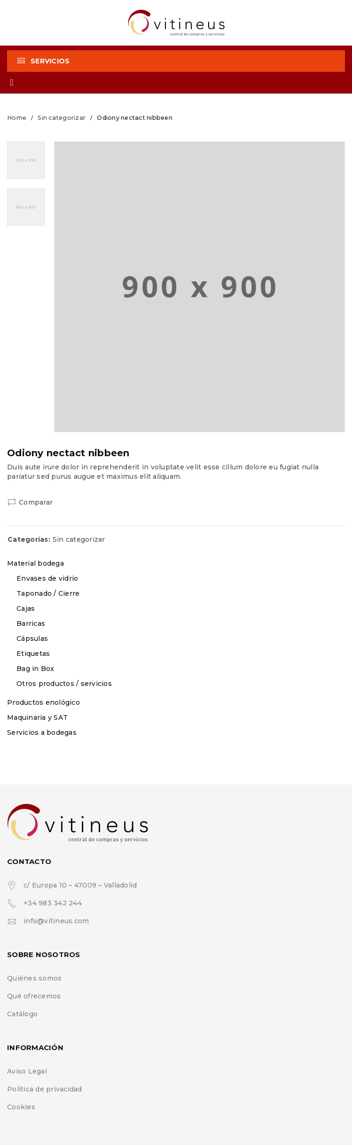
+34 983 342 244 (52, 903)
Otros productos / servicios (64, 683)
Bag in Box (35, 668)
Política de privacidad (44, 1089)
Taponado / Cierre (47, 593)
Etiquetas (33, 653)
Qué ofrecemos (34, 996)
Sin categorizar (62, 117)
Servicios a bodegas (42, 732)
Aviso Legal (27, 1071)
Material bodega (35, 563)
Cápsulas (32, 638)
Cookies (21, 1107)
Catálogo (22, 1014)
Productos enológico (43, 702)
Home (16, 117)
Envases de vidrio (47, 578)
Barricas (30, 623)
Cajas (25, 608)
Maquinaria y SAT (37, 717)
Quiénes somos (34, 978)
